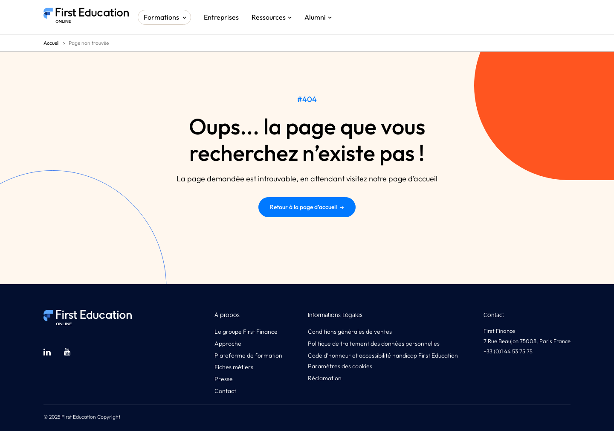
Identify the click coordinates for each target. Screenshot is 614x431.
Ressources (269, 17)
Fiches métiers (233, 367)
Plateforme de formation (248, 355)
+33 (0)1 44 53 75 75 (508, 351)
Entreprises (221, 17)
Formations (161, 17)
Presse (223, 379)
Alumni (315, 17)
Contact (225, 391)
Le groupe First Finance (246, 331)
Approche (227, 343)
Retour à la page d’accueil (307, 207)
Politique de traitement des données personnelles (374, 343)
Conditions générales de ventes (350, 331)
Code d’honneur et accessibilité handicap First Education (383, 355)
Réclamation (325, 378)
